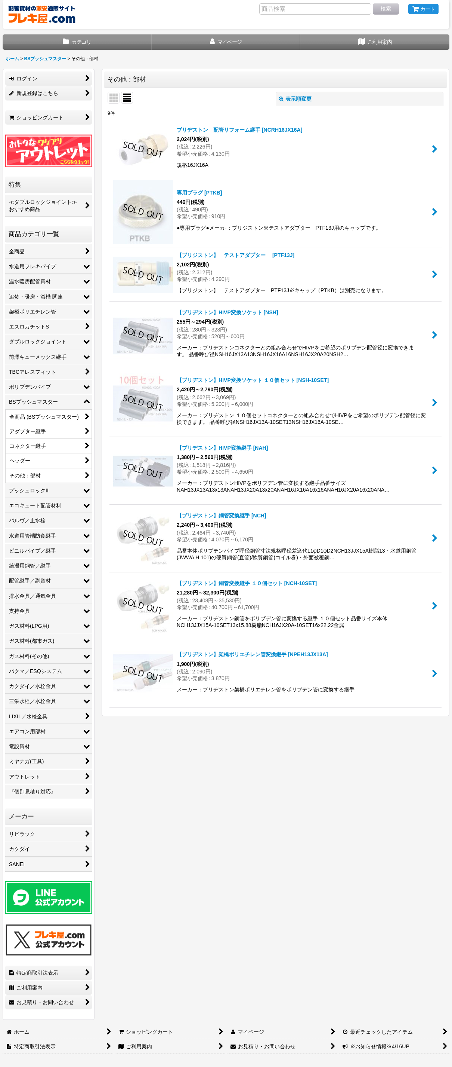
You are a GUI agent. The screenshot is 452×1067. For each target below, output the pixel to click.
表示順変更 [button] (295, 99)
